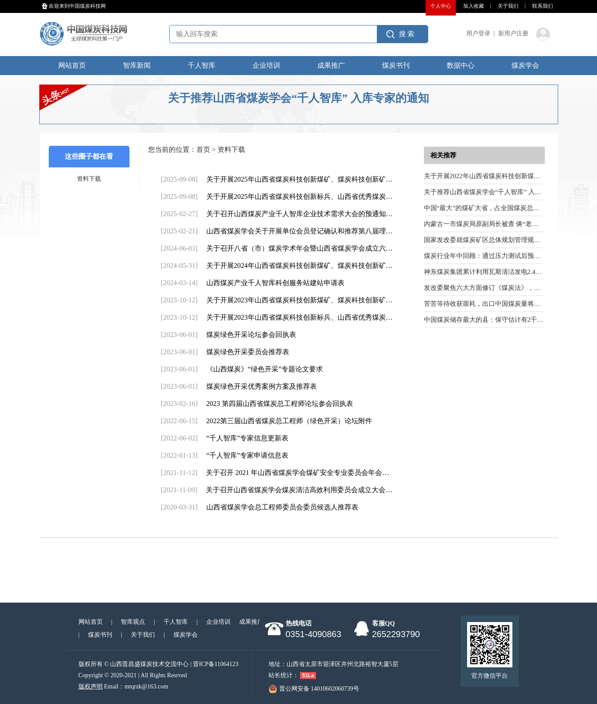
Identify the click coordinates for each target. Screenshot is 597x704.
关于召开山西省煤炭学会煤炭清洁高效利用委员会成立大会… (299, 489)
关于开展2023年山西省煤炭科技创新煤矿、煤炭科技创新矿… (299, 300)
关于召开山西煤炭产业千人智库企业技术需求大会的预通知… (299, 213)
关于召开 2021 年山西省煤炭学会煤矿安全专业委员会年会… (297, 472)
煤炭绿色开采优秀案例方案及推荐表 (261, 386)
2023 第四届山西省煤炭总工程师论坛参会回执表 (279, 403)
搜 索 (406, 34)
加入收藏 (473, 6)
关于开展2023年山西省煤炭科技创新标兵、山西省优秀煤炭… (299, 317)
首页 (203, 149)
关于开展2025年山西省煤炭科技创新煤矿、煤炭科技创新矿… (299, 179)
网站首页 (72, 65)
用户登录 (478, 33)
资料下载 (89, 179)
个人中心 (440, 6)
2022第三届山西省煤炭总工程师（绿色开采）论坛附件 (289, 420)
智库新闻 (137, 65)
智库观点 (133, 622)
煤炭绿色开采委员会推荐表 (247, 351)
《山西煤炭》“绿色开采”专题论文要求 (264, 369)
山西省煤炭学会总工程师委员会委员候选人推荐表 (282, 507)
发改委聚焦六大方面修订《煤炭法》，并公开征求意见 (501, 287)
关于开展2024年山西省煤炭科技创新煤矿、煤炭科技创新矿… (299, 265)
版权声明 (91, 686)
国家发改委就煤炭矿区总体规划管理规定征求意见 (495, 239)
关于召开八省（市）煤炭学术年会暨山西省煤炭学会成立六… (299, 248)
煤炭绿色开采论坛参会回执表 (251, 334)
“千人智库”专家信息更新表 (247, 438)
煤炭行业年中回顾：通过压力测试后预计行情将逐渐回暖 (505, 255)
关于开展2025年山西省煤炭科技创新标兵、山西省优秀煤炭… (299, 196)
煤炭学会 (525, 65)
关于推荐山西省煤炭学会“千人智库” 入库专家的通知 (499, 192)
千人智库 (201, 65)
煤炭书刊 (396, 65)
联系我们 (542, 6)
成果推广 (331, 65)
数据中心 (460, 65)
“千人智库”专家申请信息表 (247, 455)
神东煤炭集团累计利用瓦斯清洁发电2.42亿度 (488, 271)
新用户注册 (513, 33)
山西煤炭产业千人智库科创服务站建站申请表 (275, 282)
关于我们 (508, 6)
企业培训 (266, 65)
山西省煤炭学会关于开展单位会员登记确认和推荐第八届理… (299, 231)
